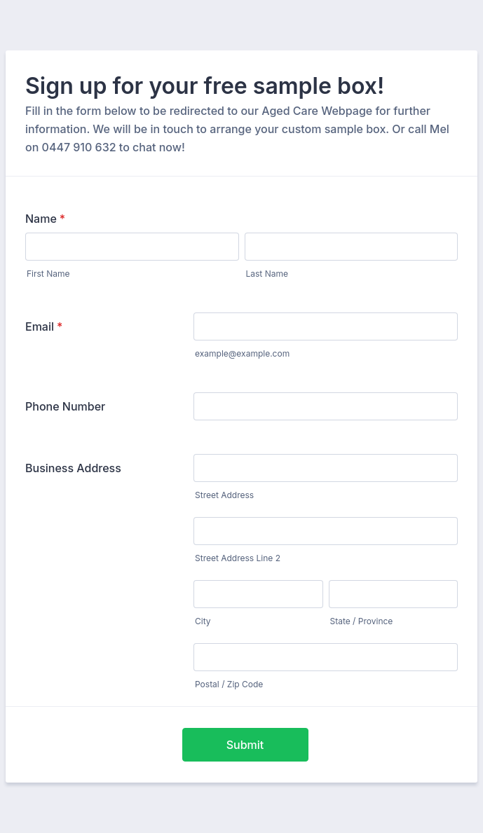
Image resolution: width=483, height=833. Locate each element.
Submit (245, 745)
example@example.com (242, 353)
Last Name (267, 273)
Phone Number (65, 406)
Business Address (73, 468)
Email (43, 326)
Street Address (224, 495)
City (203, 621)
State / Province (361, 621)
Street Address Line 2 (237, 558)
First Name (48, 273)
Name (45, 219)
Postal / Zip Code (229, 684)
